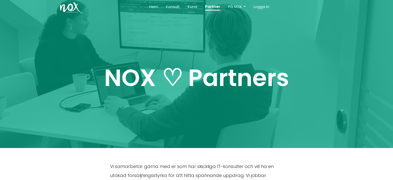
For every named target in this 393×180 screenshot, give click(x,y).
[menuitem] (153, 8)
